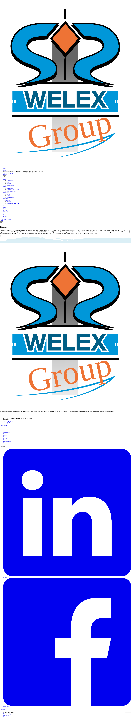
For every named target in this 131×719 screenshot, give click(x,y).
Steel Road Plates (11, 191)
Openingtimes (7, 441)
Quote (5, 174)
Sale (4, 179)
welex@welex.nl (7, 423)
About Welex (6, 432)
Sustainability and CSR (13, 203)
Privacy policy (7, 714)
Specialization (10, 197)
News (4, 168)
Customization (10, 185)
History (9, 201)
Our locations (3, 425)
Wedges (9, 183)
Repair (8, 195)
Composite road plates (13, 189)
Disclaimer (6, 715)
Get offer (2, 709)
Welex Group (6, 200)
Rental (5, 435)
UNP (8, 182)
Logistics (5, 198)
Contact (5, 170)
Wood (8, 194)
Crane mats (10, 180)
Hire (4, 186)
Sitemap (5, 717)
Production (6, 192)
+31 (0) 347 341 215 (8, 173)
